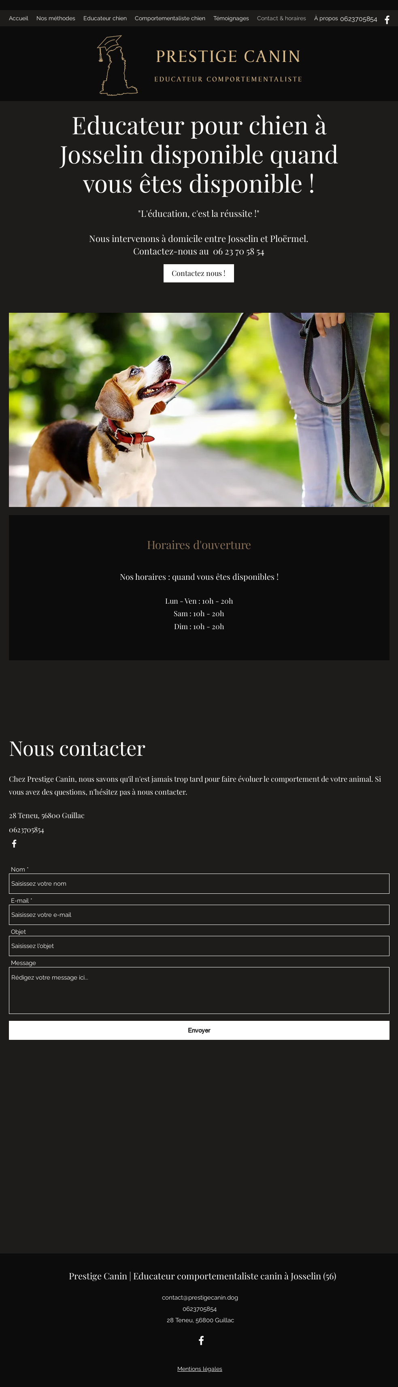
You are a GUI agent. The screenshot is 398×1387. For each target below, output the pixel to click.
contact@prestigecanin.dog (200, 1297)
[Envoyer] (199, 1030)
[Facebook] (387, 19)
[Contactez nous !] (199, 273)
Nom (18, 870)
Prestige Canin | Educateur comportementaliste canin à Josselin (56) (202, 1276)
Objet (18, 932)
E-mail (20, 901)
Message (23, 963)
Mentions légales (199, 1369)
